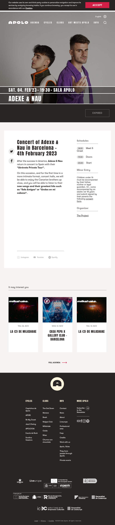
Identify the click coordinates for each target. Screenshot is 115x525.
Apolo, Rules (65, 445)
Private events (65, 459)
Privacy (43, 520)
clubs (60, 21)
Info (96, 21)
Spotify (55, 256)
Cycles (48, 21)
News (62, 412)
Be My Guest (31, 419)
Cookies (28, 8)
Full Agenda (57, 361)
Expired (97, 112)
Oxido (45, 430)
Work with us (65, 441)
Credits (62, 437)
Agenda (35, 21)
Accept (97, 5)
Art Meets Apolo (78, 21)
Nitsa (45, 434)
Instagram (25, 256)
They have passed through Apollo (66, 452)
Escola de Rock (32, 432)
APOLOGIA (30, 428)
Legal (36, 520)
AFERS (28, 414)
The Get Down (48, 407)
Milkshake (46, 425)
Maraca (46, 412)
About (62, 416)
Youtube (40, 256)
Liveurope (64, 421)
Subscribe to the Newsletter (81, 409)
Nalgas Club (48, 421)
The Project (83, 214)
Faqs (61, 432)
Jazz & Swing (31, 423)
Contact (63, 407)
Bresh (45, 416)
